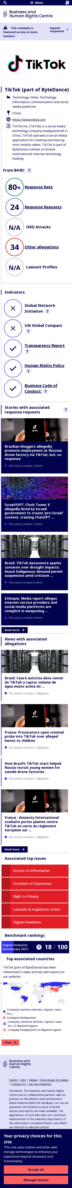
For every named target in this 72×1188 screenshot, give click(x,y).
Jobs (23, 1080)
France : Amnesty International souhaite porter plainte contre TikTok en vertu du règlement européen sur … (32, 823)
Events (13, 1080)
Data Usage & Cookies (54, 1080)
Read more (15, 630)
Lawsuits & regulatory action (36, 909)
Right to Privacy (26, 896)
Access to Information (31, 870)
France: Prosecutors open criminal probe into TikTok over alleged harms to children (34, 736)
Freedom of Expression (32, 883)
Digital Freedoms (27, 922)
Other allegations (42, 247)
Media (33, 1080)
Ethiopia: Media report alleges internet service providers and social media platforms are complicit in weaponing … (31, 604)
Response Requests (43, 207)
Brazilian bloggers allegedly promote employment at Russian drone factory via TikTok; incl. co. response (33, 452)
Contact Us (19, 1084)
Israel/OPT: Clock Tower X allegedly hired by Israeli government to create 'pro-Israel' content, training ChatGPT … (34, 510)
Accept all (36, 1169)
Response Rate (39, 187)
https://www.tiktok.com (29, 120)
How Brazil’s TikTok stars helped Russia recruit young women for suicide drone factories (33, 767)
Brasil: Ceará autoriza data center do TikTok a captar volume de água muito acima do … (34, 682)
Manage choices (36, 1180)
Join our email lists (40, 1084)
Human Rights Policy (44, 365)
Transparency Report (45, 345)
